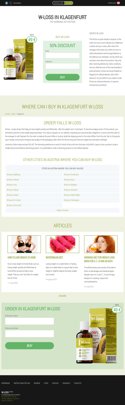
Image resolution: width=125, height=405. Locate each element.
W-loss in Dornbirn (71, 189)
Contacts (77, 383)
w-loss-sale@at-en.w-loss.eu (10, 395)
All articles (62, 295)
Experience (5, 383)
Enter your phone (11, 328)
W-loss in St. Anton (14, 200)
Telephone (48, 61)
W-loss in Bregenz (70, 184)
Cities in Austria (62, 210)
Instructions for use (22, 383)
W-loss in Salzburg (13, 174)
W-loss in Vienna (13, 179)
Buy (62, 77)
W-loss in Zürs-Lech (14, 205)
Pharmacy (66, 383)
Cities (46, 383)
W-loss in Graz (69, 179)
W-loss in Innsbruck (71, 174)
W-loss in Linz (12, 184)
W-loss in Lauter (13, 195)
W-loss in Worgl (12, 189)
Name (47, 51)
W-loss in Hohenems (71, 200)
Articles (55, 383)
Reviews (37, 383)
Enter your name (11, 316)
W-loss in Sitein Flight (72, 195)
